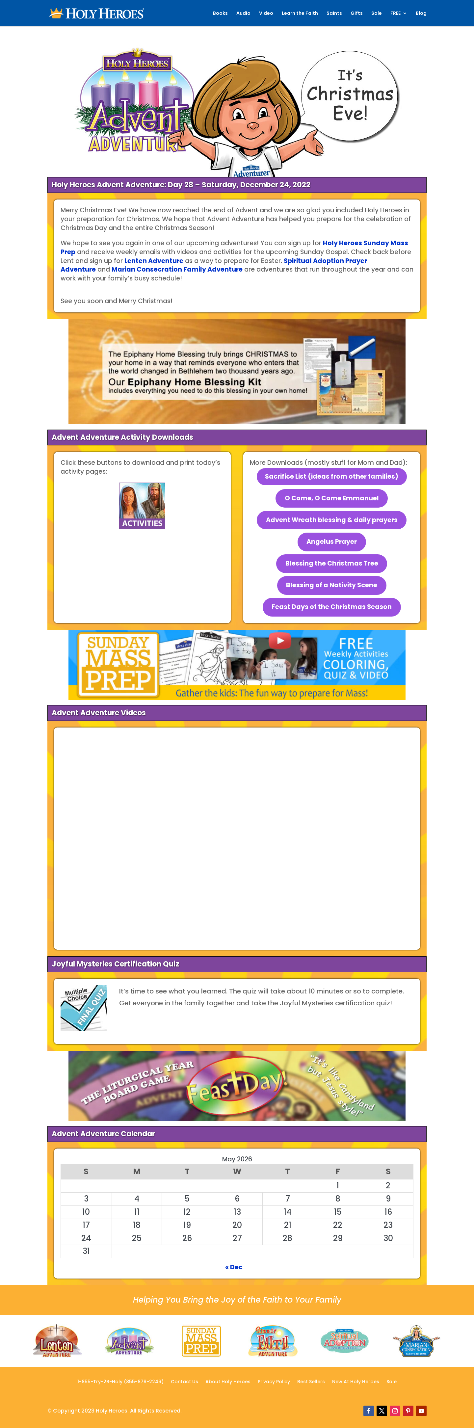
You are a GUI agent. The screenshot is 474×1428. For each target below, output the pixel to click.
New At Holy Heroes (355, 1382)
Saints (334, 13)
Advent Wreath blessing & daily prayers (332, 520)
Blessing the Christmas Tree (331, 563)
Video (266, 13)
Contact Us (184, 1382)
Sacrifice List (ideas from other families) (331, 476)
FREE (395, 13)
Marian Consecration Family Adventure (177, 269)
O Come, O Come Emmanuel (332, 498)
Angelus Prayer (331, 541)
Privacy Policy (274, 1382)
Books (220, 13)
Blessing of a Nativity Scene (331, 585)
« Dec (234, 1267)
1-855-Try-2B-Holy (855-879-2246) (120, 1382)
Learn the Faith (300, 13)
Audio (243, 13)
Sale (376, 13)
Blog (421, 13)
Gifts (357, 13)
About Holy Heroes (227, 1382)
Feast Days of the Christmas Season (332, 606)
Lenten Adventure (153, 260)
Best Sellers (311, 1382)
